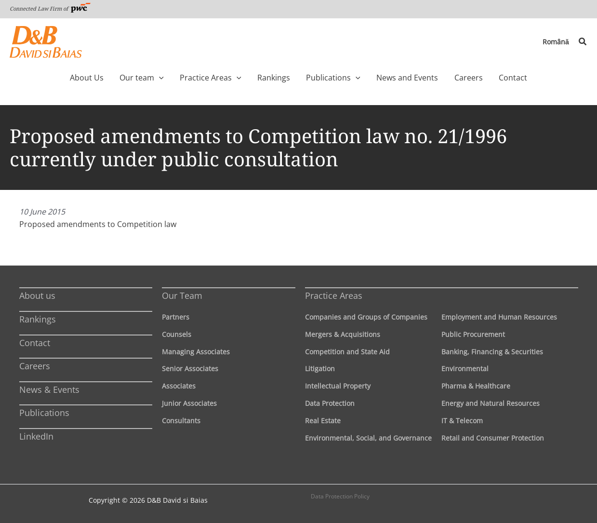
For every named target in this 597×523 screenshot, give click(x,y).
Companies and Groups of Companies (366, 317)
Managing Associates (196, 351)
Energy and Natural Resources (490, 403)
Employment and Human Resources (499, 317)
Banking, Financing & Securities (492, 351)
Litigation (320, 368)
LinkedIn (36, 436)
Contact (34, 343)
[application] (175, 77)
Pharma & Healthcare (475, 385)
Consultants (181, 420)
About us (37, 295)
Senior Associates (190, 368)
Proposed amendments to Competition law (97, 224)
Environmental (465, 368)
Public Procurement (473, 334)
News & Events (49, 389)
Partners (175, 317)
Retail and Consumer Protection (492, 438)
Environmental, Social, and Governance (368, 438)
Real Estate (323, 420)
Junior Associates (189, 403)
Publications (44, 412)
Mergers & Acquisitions (342, 334)
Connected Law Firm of (50, 8)
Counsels (176, 334)
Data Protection (330, 403)
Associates (179, 385)
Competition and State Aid (347, 351)
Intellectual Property (338, 385)
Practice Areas (333, 295)
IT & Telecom (462, 420)
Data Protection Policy (340, 496)
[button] (583, 42)
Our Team (182, 295)
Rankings (37, 319)
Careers (34, 366)
